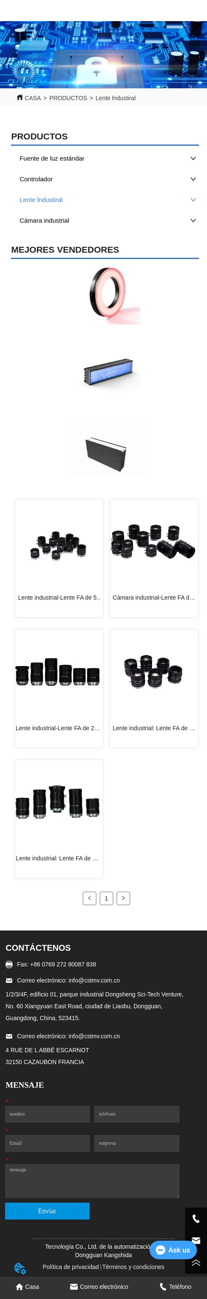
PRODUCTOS (68, 98)
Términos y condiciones (133, 1267)
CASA (33, 98)
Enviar (47, 1210)
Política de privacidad (71, 1267)
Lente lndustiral (115, 98)
